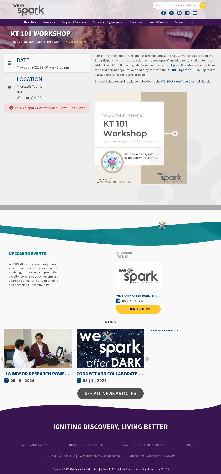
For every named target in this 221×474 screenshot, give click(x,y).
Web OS (165, 469)
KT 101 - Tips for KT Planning (186, 70)
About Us (30, 22)
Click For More (138, 309)
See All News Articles (110, 393)
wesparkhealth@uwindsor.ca (100, 456)
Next (146, 356)
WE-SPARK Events (36, 445)
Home (16, 41)
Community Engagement (108, 22)
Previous (2, 356)
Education (136, 22)
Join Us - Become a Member (145, 445)
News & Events (158, 22)
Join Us (193, 22)
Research (49, 22)
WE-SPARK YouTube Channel (180, 81)
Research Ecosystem (86, 445)
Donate (178, 22)
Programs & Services (74, 22)
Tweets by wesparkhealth (163, 330)
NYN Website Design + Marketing (129, 469)
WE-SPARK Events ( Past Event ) (43, 41)
